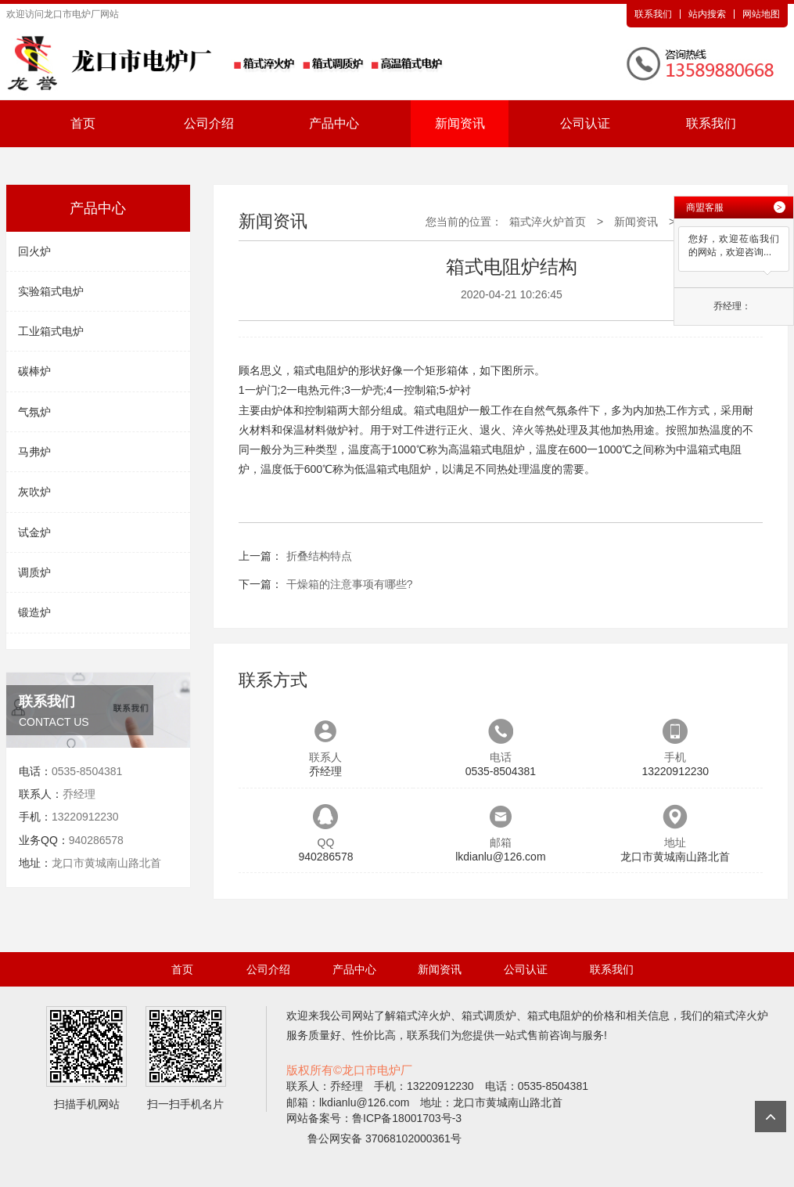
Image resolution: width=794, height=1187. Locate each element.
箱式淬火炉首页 (547, 221)
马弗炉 (34, 452)
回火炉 (34, 251)
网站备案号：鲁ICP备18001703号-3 (374, 1118)
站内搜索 (707, 14)
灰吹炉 (34, 491)
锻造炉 (34, 612)
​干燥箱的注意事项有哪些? (349, 584)
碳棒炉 (34, 371)
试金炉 (34, 532)
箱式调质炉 (489, 1015)
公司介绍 (209, 123)
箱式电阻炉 (554, 1015)
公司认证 (585, 123)
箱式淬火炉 (423, 1015)
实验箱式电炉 (51, 291)
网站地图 (761, 14)
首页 (82, 123)
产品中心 (334, 123)
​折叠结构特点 (319, 556)
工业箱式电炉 (51, 331)
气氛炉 (34, 412)
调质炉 (34, 572)
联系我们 (653, 14)
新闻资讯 (460, 123)
